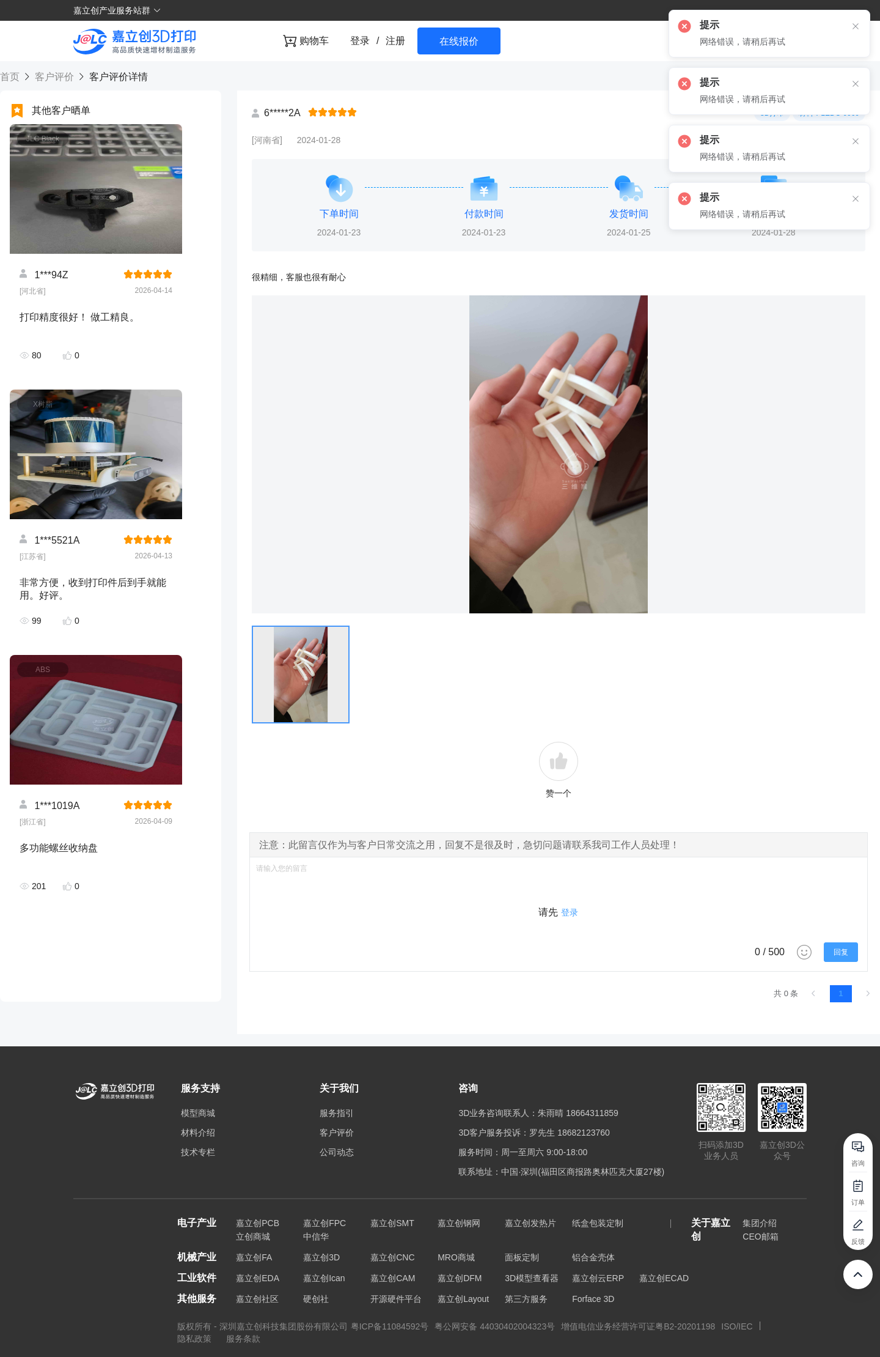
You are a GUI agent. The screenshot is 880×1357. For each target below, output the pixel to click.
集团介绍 (760, 1223)
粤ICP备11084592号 (390, 1326)
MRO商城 (456, 1257)
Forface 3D (593, 1299)
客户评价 (54, 77)
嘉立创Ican (324, 1278)
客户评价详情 (116, 77)
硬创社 (316, 1299)
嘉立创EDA (257, 1278)
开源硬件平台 (396, 1299)
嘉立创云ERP (598, 1278)
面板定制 (522, 1257)
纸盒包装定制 (597, 1223)
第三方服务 (526, 1299)
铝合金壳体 (593, 1257)
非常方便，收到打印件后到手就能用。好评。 (93, 589)
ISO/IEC (736, 1326)
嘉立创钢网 (459, 1223)
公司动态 (337, 1152)
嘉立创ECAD (664, 1278)
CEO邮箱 (760, 1236)
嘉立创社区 (257, 1299)
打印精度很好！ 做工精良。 (79, 317)
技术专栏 (198, 1152)
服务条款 (243, 1339)
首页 (11, 77)
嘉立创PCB (257, 1223)
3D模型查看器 (532, 1278)
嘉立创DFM (460, 1278)
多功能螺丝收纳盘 (59, 848)
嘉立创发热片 (530, 1223)
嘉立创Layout (463, 1299)
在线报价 (459, 41)
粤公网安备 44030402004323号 (495, 1326)
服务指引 (337, 1113)
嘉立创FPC (324, 1223)
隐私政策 (195, 1339)
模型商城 (198, 1113)
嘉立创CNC (392, 1257)
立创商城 (253, 1236)
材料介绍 (198, 1132)
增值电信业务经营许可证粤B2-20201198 (638, 1326)
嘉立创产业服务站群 (117, 10)
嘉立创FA (254, 1257)
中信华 (316, 1236)
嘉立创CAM (392, 1278)
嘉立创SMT (392, 1223)
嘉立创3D (321, 1257)
